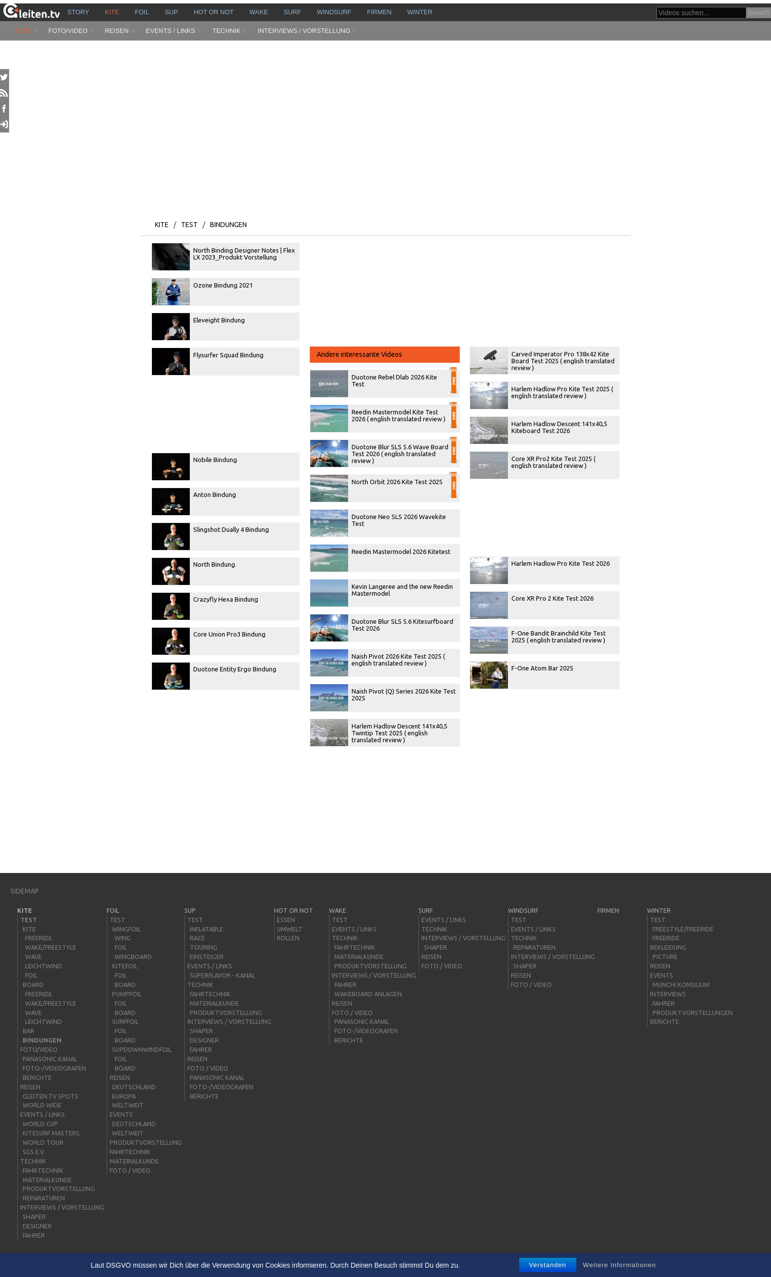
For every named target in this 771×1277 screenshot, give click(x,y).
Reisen (116, 30)
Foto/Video (68, 30)
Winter (419, 12)
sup (171, 12)
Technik (226, 30)
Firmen (379, 12)
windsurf (334, 12)
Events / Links (170, 30)
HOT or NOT (214, 12)
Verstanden (547, 1265)
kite (112, 12)
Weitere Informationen (619, 1265)
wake (258, 12)
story (78, 12)
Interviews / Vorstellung (304, 30)
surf (292, 12)
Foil (142, 12)
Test (23, 30)
